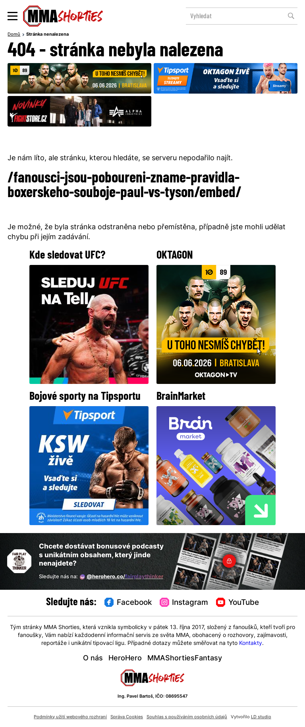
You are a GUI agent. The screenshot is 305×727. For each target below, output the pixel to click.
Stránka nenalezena (47, 35)
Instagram (184, 602)
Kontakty (250, 643)
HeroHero (125, 658)
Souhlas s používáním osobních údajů (187, 717)
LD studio (261, 717)
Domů (14, 35)
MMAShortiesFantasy (184, 658)
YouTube (237, 602)
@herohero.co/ (121, 576)
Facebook (128, 602)
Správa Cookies (126, 717)
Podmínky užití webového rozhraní (70, 717)
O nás (93, 658)
